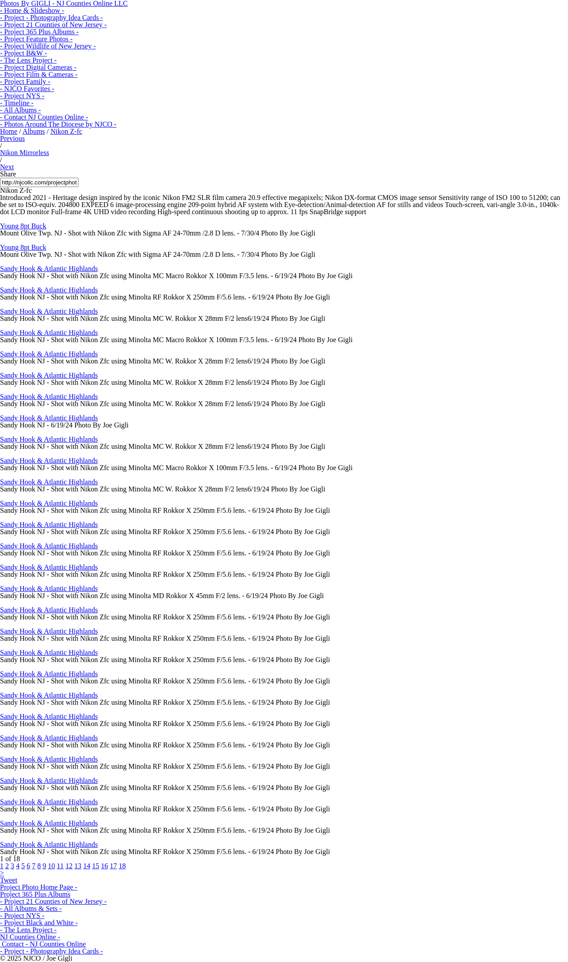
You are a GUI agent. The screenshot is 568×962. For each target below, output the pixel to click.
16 (104, 866)
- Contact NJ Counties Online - (44, 117)
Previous (12, 138)
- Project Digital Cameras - (38, 67)
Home (8, 131)
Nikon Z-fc (67, 131)
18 (122, 866)
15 (95, 866)
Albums (34, 131)
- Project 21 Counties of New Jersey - (53, 24)
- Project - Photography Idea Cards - (51, 17)
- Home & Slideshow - (32, 10)
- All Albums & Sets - (31, 908)
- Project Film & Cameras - (39, 74)
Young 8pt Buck (23, 226)
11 (60, 866)
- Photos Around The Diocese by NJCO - (58, 124)
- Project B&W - (23, 53)
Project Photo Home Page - (38, 887)
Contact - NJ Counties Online (43, 944)
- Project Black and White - (39, 922)
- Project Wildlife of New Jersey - (48, 46)
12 (68, 866)
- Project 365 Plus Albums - (39, 32)
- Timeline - (17, 103)
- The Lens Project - (28, 60)
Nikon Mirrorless (24, 152)
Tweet (8, 880)
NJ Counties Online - (30, 937)
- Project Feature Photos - (36, 39)
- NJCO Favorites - (27, 88)
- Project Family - (25, 81)
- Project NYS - (22, 96)
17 (113, 866)
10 (51, 866)
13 (77, 866)
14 (86, 866)
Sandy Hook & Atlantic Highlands (49, 268)
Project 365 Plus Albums (35, 894)
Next (7, 167)
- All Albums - (20, 110)
